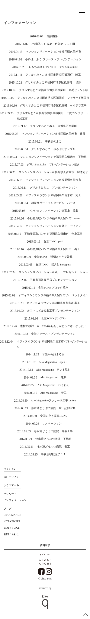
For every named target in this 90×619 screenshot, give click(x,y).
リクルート (10, 493)
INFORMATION (12, 514)
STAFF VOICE (12, 527)
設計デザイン (11, 477)
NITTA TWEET (12, 521)
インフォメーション (15, 500)
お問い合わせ (11, 534)
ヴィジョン (10, 468)
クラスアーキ (11, 485)
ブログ (7, 508)
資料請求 (45, 545)
